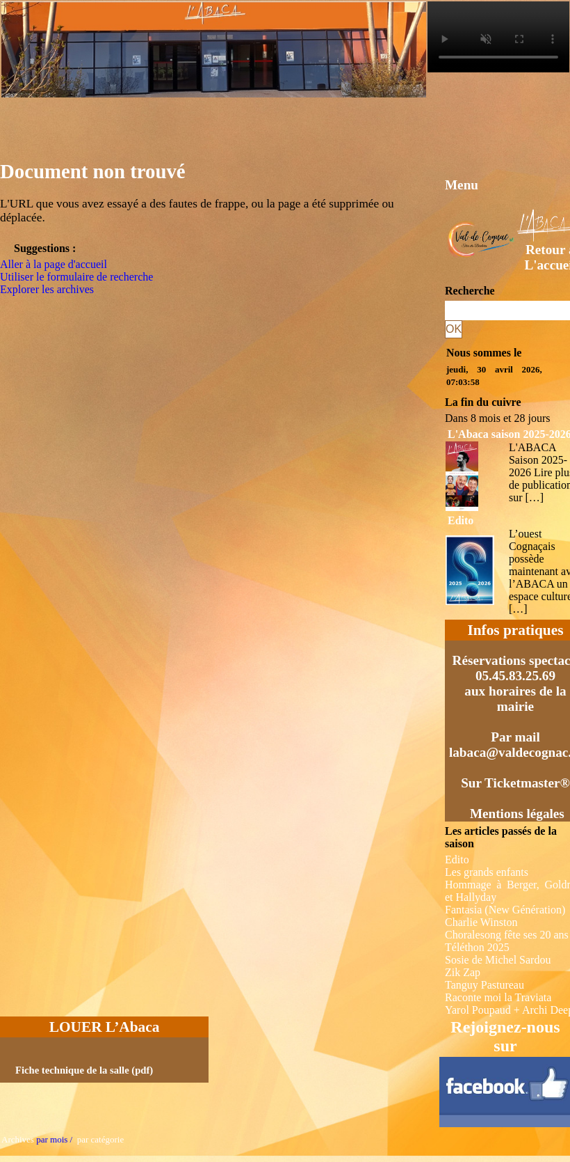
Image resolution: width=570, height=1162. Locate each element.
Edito (460, 520)
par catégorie (98, 1139)
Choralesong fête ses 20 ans (507, 935)
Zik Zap (462, 972)
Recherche (470, 291)
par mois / (54, 1139)
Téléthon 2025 (477, 947)
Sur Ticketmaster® (515, 783)
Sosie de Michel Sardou (498, 960)
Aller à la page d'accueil (53, 264)
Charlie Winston (481, 922)
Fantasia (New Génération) (505, 910)
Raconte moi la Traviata (498, 997)
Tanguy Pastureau (484, 985)
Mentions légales (517, 813)
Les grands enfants (486, 872)
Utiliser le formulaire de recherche (76, 277)
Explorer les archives (47, 289)
